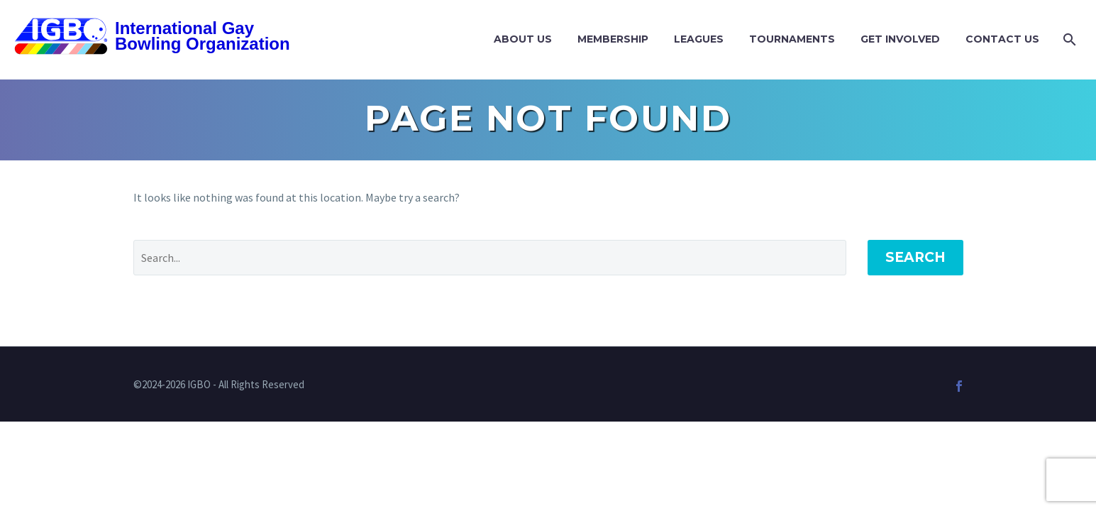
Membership (612, 39)
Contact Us (1002, 39)
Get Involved (900, 39)
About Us (523, 39)
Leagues (699, 39)
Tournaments (792, 39)
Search (915, 257)
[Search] (1068, 39)
